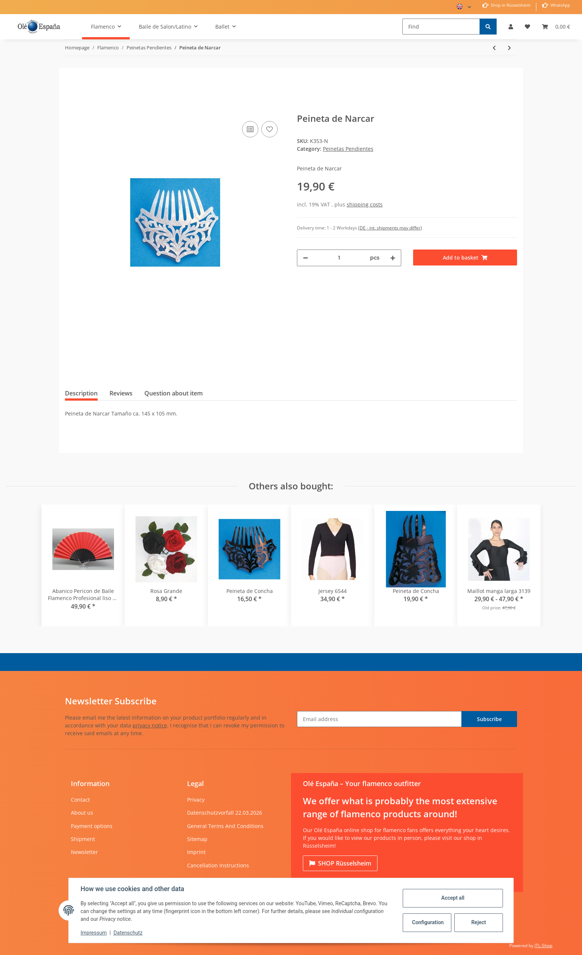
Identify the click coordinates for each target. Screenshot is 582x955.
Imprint (196, 851)
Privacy (196, 799)
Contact (80, 799)
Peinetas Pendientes (348, 148)
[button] (511, 26)
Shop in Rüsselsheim (510, 5)
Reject (478, 922)
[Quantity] (339, 258)
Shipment (83, 838)
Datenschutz (128, 933)
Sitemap (197, 838)
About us (82, 812)
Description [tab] (81, 393)
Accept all (452, 898)
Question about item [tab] (173, 393)
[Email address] (379, 719)
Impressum (94, 933)
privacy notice (150, 725)
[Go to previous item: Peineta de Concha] (494, 48)
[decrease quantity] (305, 258)
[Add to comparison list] (250, 129)
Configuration (428, 922)
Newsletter (84, 851)
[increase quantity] (393, 258)
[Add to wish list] (269, 129)
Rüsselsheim (340, 863)
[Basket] (556, 26)
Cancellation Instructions (218, 865)
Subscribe (489, 719)
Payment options (91, 825)
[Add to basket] (71, 108)
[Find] (441, 27)
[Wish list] (527, 26)
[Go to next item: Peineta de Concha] (509, 48)
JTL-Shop (543, 945)
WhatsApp (559, 5)
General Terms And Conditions (225, 825)
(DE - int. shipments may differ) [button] (390, 228)
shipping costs (365, 204)
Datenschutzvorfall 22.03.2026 (224, 812)
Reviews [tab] (121, 393)
